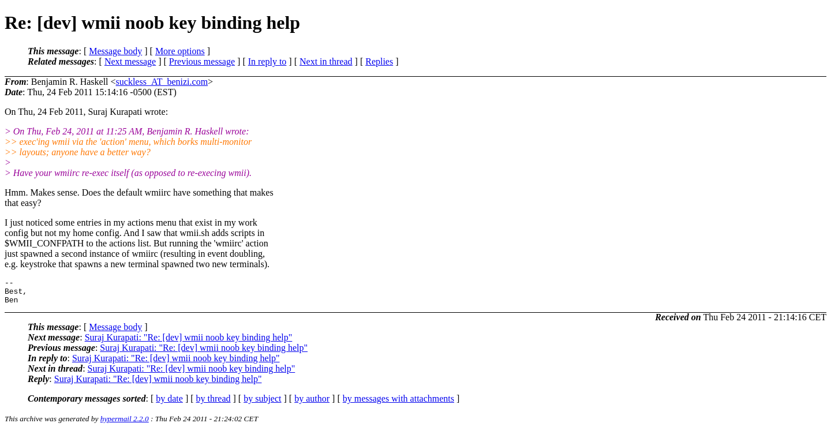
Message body (115, 51)
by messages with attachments (398, 404)
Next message (130, 61)
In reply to (267, 61)
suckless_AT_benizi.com (162, 82)
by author (312, 404)
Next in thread (326, 61)
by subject (262, 404)
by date (169, 404)
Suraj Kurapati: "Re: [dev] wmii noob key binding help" (189, 342)
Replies (379, 61)
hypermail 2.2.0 (124, 424)
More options (180, 51)
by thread (213, 404)
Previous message (202, 61)
